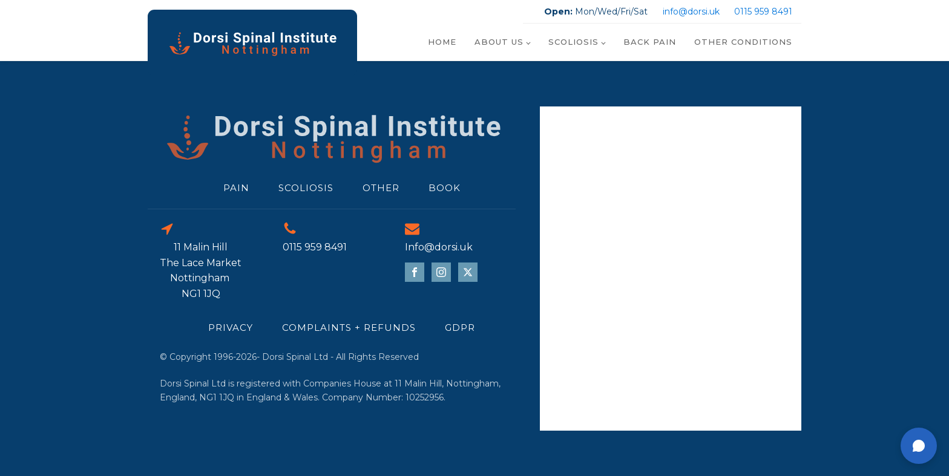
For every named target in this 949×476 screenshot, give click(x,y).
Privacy (230, 327)
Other (381, 188)
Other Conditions (743, 42)
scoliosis (305, 188)
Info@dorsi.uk (439, 247)
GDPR (460, 327)
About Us (499, 42)
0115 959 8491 (763, 11)
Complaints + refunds (349, 327)
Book (445, 188)
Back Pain (649, 42)
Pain (236, 188)
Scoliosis (573, 42)
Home (442, 42)
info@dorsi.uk (691, 11)
